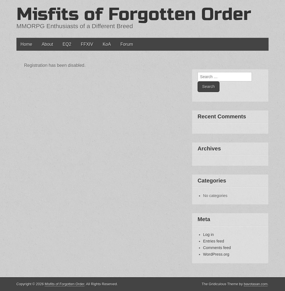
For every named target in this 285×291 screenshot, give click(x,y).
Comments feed (217, 248)
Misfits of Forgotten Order (133, 14)
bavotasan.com (256, 284)
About (47, 44)
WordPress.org (216, 254)
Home (26, 44)
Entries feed (213, 241)
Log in (208, 234)
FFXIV (87, 44)
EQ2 (66, 44)
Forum (126, 44)
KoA (107, 44)
